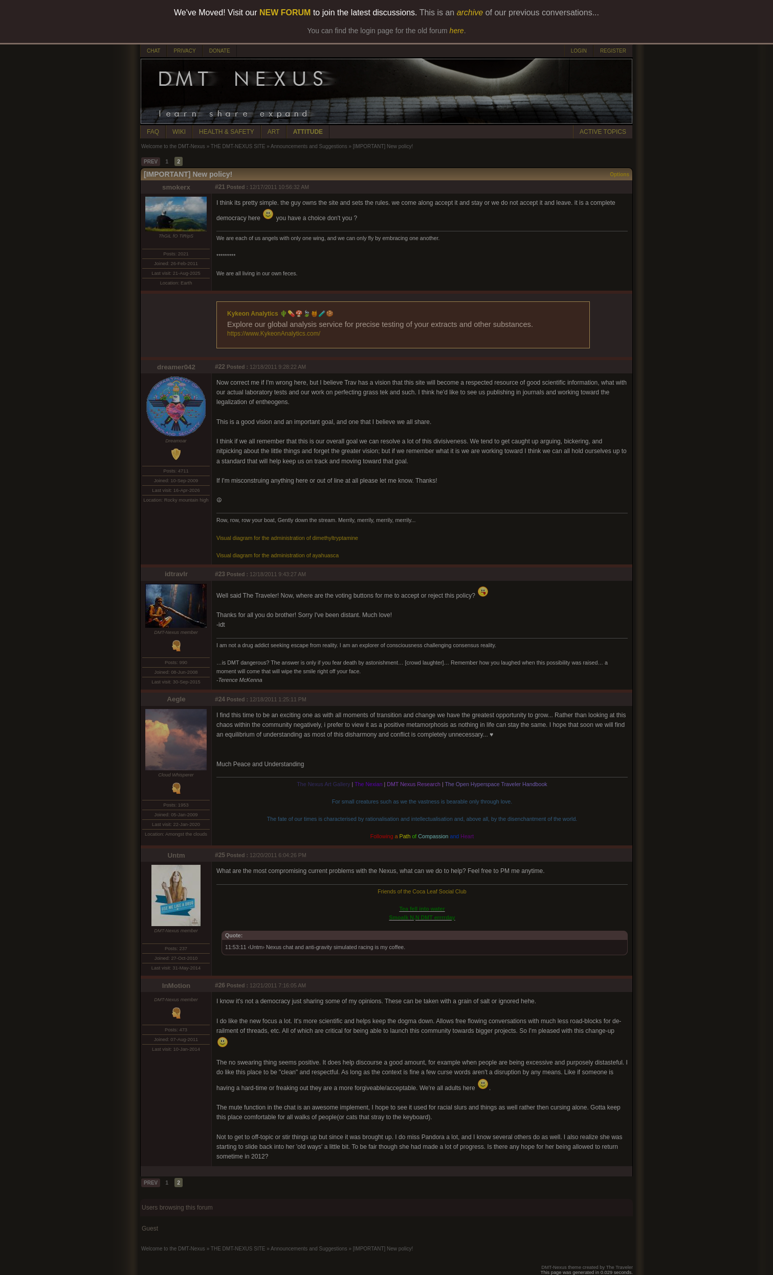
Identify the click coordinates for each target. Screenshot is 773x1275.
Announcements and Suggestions (309, 146)
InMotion (176, 985)
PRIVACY (184, 51)
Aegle (176, 699)
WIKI (179, 131)
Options (619, 174)
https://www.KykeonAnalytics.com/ (273, 333)
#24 (220, 699)
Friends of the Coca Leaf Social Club (422, 891)
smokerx (176, 187)
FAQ (153, 131)
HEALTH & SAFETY (226, 131)
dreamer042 (176, 367)
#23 (220, 574)
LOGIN (579, 51)
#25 (220, 855)
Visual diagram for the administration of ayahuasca (277, 555)
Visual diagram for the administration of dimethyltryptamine (287, 538)
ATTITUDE (308, 131)
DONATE (219, 51)
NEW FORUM (285, 12)
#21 (220, 187)
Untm (176, 855)
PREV (151, 161)
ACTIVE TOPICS (603, 131)
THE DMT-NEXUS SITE (238, 146)
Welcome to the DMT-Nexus (173, 146)
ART (274, 131)
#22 (220, 366)
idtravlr (176, 574)
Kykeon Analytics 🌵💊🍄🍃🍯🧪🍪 (280, 313)
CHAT (153, 51)
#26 (220, 985)
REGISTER (613, 51)
